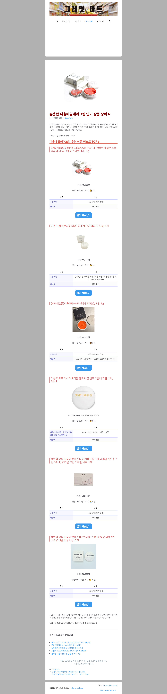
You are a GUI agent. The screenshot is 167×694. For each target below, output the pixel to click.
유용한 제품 (100, 21)
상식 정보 (77, 21)
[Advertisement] (83, 41)
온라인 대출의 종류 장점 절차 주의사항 (65, 653)
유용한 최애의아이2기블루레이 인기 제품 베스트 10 (68, 672)
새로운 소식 (66, 21)
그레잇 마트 (88, 21)
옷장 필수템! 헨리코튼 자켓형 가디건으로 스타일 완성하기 (70, 674)
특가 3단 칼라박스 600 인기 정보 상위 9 (66, 645)
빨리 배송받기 (83, 215)
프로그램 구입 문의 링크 (108, 690)
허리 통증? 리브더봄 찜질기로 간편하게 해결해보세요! (71, 642)
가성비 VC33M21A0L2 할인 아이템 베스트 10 (68, 650)
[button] (110, 21)
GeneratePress (78, 688)
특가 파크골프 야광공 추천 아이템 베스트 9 (67, 648)
